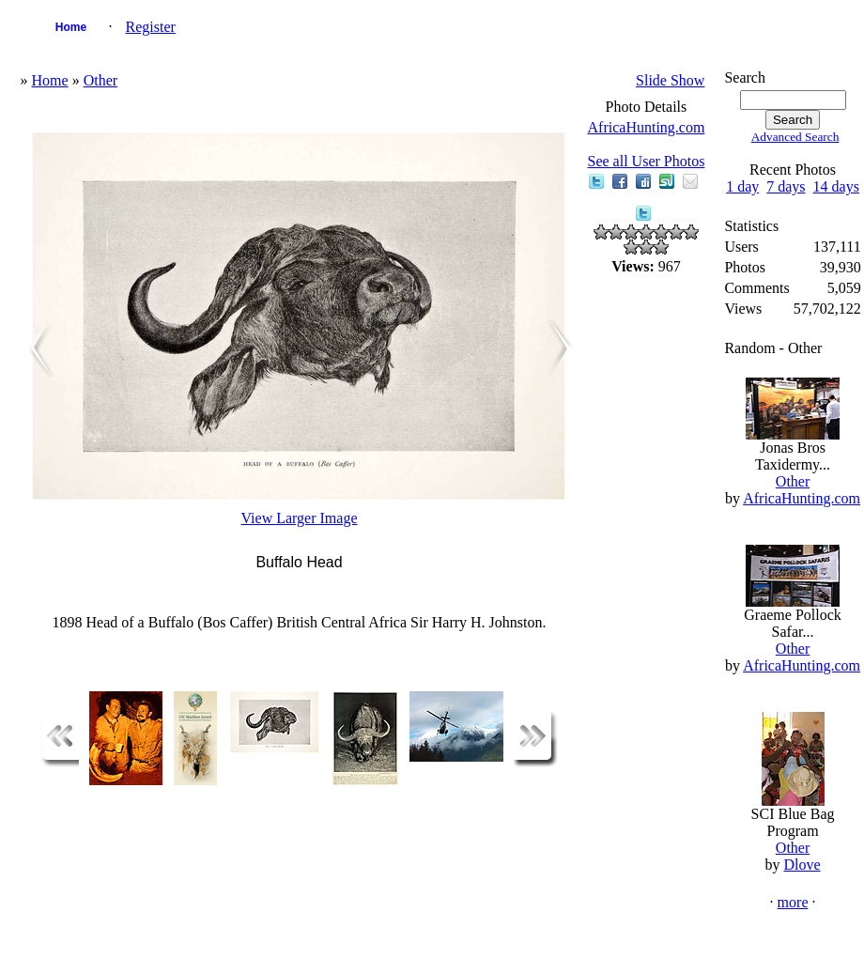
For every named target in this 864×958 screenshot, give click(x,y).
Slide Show (670, 80)
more (793, 902)
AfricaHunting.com (646, 127)
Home (70, 27)
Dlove (801, 865)
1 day (742, 186)
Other (100, 80)
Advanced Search (795, 137)
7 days (785, 186)
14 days (836, 186)
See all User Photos (646, 161)
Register (151, 27)
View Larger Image (299, 518)
